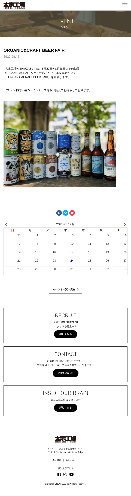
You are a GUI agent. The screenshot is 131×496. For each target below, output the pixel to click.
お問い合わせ (65, 373)
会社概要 (57, 460)
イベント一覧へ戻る (64, 289)
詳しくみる (65, 334)
